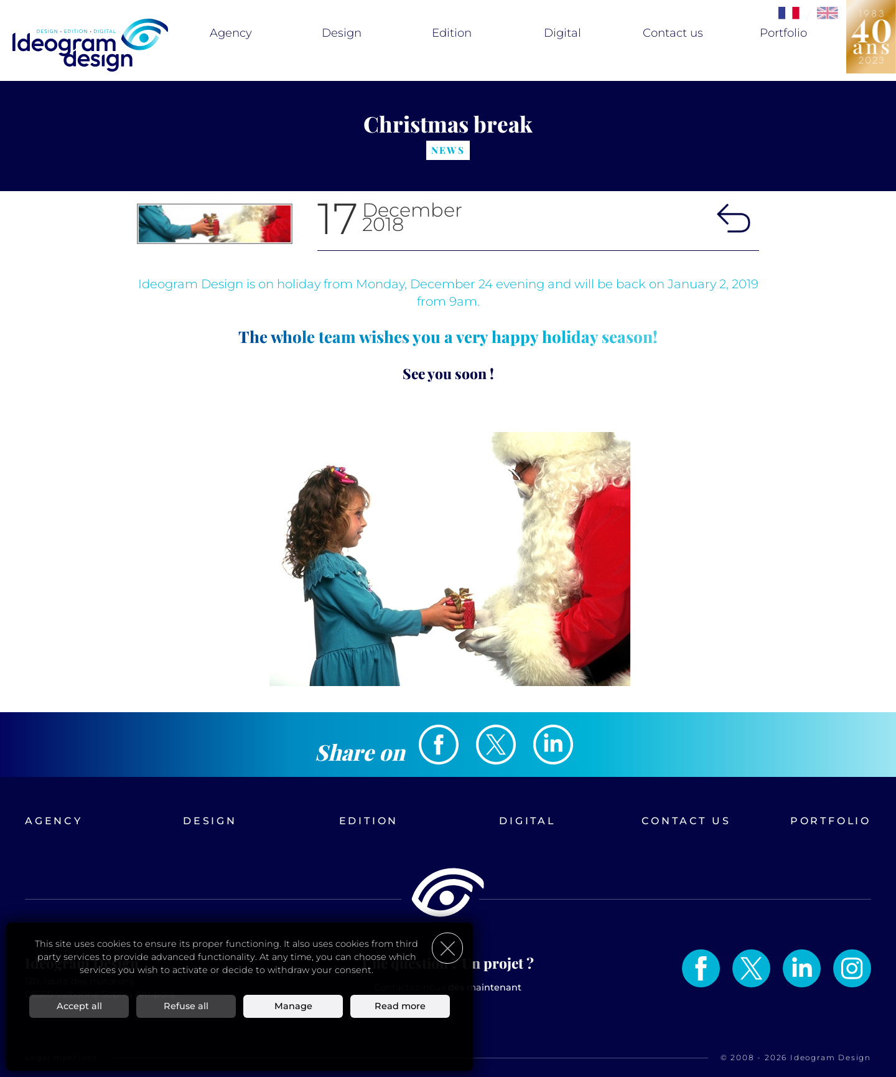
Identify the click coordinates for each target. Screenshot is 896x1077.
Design (342, 33)
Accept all (79, 1005)
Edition (452, 33)
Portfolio (783, 33)
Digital (562, 33)
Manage (293, 1005)
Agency (231, 33)
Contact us (673, 33)
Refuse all (186, 1005)
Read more (400, 1005)
